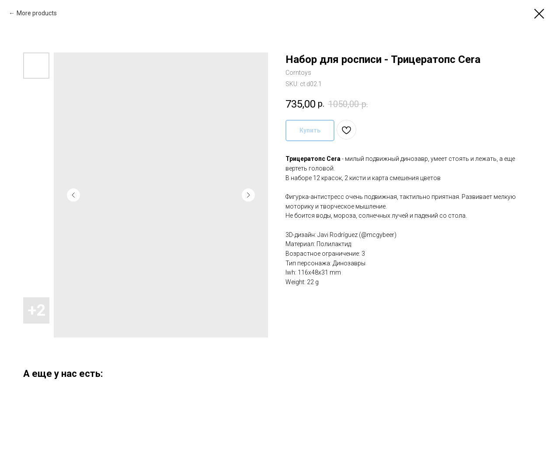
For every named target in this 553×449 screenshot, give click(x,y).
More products (37, 13)
